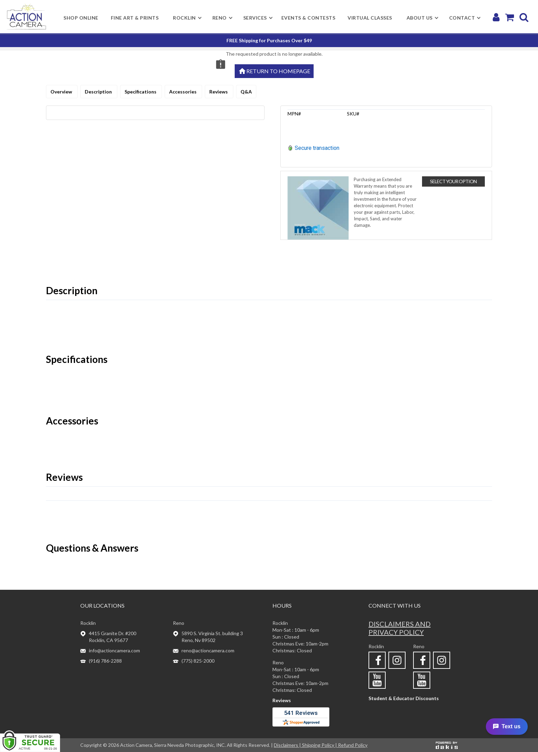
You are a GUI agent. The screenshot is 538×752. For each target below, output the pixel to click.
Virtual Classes (370, 18)
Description (99, 92)
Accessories (183, 92)
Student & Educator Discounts (404, 698)
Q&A (246, 92)
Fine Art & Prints (135, 18)
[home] (26, 16)
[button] (184, 18)
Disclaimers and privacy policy (400, 628)
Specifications (141, 92)
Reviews (219, 92)
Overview (61, 92)
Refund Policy (352, 745)
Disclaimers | (288, 745)
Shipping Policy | (320, 745)
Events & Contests (308, 18)
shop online (80, 18)
